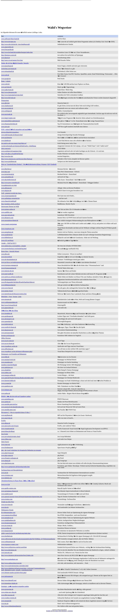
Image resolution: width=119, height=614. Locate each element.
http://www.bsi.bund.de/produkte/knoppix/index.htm (17, 52)
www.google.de (6, 78)
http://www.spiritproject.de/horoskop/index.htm (15, 466)
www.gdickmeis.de (7, 367)
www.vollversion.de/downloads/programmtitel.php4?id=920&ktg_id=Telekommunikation (28, 539)
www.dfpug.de (5, 423)
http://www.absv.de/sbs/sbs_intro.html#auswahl (15, 44)
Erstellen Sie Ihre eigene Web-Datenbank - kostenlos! (59, 611)
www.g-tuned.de (6, 383)
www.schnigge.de (6, 111)
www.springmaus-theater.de (9, 491)
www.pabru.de (5, 393)
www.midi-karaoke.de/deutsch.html (12, 135)
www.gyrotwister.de (7, 589)
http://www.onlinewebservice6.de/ (11, 563)
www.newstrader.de (7, 108)
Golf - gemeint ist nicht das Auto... (11, 193)
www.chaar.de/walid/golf (8, 201)
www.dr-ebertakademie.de (9, 259)
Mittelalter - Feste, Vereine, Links (11, 296)
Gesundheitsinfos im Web (9, 185)
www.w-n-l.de (5, 484)
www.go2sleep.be (6, 137)
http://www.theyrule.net (8, 98)
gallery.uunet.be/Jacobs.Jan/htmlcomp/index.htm (15, 533)
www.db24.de (5, 103)
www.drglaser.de (6, 190)
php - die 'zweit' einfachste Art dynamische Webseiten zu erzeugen (21, 450)
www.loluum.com (6, 390)
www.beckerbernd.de (7, 174)
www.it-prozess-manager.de (9, 265)
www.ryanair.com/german (9, 224)
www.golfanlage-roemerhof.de (10, 198)
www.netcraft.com (6, 552)
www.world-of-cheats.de (8, 327)
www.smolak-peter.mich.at (9, 404)
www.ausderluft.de (7, 234)
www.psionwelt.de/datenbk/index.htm (12, 407)
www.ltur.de (5, 507)
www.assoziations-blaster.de (9, 220)
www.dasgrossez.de (7, 330)
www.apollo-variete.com (8, 488)
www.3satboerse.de (7, 105)
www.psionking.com (7, 399)
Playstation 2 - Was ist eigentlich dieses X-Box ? (15, 412)
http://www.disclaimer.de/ (9, 550)
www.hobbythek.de (7, 324)
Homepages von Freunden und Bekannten (13, 354)
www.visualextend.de (7, 428)
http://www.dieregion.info (9, 92)
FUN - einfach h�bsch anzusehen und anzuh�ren (16, 129)
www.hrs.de (4, 603)
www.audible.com (6, 212)
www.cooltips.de (6, 528)
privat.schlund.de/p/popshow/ (10, 132)
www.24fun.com (6, 439)
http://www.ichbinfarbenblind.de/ (11, 606)
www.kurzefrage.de (7, 66)
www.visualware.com (7, 228)
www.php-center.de (7, 455)
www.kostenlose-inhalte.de (9, 583)
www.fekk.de (5, 357)
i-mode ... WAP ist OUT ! (8, 243)
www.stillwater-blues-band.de (10, 39)
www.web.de (5, 75)
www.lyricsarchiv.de (7, 49)
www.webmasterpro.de (8, 541)
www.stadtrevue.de (7, 494)
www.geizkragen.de (7, 316)
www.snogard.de (6, 601)
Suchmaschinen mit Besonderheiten (12, 470)
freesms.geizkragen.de (8, 335)
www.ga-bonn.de (6, 87)
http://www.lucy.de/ (7, 156)
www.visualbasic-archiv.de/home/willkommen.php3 (16, 351)
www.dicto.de (5, 254)
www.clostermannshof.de (8, 196)
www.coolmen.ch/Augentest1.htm (11, 151)
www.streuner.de (6, 299)
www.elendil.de (6, 370)
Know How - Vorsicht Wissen (10, 251)
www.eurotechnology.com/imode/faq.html (13, 248)
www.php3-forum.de (7, 453)
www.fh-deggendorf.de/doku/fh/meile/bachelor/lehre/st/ (18, 282)
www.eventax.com (6, 499)
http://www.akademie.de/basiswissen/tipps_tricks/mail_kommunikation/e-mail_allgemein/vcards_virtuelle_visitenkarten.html (23, 569)
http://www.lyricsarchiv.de (9, 305)
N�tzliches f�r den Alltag (9, 310)
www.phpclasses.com (7, 463)
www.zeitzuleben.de (7, 177)
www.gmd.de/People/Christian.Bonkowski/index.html (17, 378)
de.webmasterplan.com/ (8, 512)
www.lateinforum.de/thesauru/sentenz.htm (13, 294)
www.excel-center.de (7, 341)
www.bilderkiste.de (7, 237)
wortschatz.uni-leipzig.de (8, 68)
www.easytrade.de (6, 114)
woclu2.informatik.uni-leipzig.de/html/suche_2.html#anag (18, 146)
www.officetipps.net (7, 349)
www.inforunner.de (7, 576)
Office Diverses (6, 338)
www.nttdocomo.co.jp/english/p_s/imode (13, 246)
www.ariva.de (5, 126)
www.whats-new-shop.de (8, 592)
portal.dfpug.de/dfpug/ (8, 431)
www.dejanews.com (7, 217)
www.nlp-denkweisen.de (8, 179)
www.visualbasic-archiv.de (9, 346)
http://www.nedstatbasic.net (9, 559)
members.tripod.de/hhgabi (9, 365)
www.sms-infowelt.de (7, 215)
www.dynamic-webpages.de (9, 458)
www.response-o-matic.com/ (9, 544)
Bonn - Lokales (6, 81)
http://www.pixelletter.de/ (8, 161)
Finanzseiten (5, 100)
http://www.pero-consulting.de (10, 182)
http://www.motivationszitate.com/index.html (14, 566)
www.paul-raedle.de (7, 274)
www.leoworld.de (6, 257)
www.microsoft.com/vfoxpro (10, 426)
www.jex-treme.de (6, 525)
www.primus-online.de (8, 209)
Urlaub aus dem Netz (7, 502)
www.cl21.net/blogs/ (7, 240)
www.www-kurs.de (7, 288)
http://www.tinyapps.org (8, 41)
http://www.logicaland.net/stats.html (12, 95)
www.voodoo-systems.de (8, 598)
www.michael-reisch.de (8, 359)
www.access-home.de (7, 343)
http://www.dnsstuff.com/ (8, 580)
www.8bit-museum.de (7, 595)
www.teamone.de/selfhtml (9, 515)
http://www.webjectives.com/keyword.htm (14, 547)
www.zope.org (5, 444)
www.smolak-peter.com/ (8, 409)
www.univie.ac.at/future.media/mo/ (11, 277)
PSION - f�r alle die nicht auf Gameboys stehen (16, 396)
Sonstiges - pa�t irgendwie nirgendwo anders (15, 586)
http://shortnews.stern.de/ (8, 55)
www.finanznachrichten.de (9, 124)
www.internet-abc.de (7, 271)
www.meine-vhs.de (7, 291)
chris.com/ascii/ (6, 148)
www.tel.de (4, 472)
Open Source (5, 442)
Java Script (4, 434)
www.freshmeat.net (7, 447)
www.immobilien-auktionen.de (10, 121)
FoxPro (3, 420)
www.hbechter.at (6, 169)
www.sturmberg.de (7, 362)
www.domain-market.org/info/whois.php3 (13, 572)
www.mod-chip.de (6, 418)
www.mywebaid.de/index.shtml (10, 436)
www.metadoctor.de (7, 518)
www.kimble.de (6, 140)
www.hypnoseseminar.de (8, 268)
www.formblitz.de (6, 313)
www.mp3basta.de (6, 415)
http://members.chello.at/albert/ (10, 204)
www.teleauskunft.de (7, 71)
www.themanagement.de (8, 279)
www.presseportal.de (7, 333)
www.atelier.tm (5, 402)
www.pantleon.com (7, 386)
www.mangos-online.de (8, 375)
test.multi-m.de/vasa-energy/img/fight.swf (13, 143)
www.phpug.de (5, 460)
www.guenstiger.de (7, 321)
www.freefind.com (6, 536)
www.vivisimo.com (7, 475)
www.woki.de (5, 84)
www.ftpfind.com (6, 478)
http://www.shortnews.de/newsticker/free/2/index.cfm (17, 555)
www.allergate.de (6, 188)
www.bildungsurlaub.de (8, 285)
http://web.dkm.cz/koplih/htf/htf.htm (12, 153)
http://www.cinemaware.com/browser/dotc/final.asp (16, 159)
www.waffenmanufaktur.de (9, 302)
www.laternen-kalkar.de (8, 380)
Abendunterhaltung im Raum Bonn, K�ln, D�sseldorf (18, 481)
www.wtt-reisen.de (7, 504)
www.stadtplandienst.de (8, 520)
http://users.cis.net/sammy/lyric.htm (12, 60)
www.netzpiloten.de (7, 232)
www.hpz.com (5, 171)
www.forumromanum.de (8, 523)
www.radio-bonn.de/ (7, 90)
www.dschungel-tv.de (7, 319)
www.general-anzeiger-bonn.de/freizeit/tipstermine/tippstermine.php (21, 496)
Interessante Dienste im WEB (10, 206)
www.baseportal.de (7, 531)
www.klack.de (5, 57)
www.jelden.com (6, 372)
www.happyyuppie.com (8, 118)
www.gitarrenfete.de (7, 47)
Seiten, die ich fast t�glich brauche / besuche (15, 63)
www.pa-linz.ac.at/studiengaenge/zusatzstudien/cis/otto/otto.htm (20, 262)
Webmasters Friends (7, 510)
